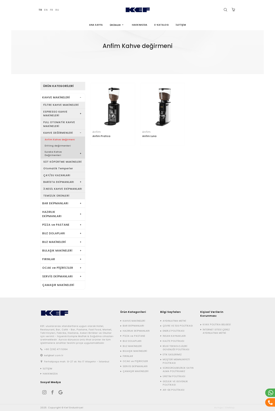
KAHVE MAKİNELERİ (129, 57)
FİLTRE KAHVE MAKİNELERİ (61, 105)
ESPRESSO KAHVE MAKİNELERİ (55, 113)
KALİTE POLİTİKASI (173, 341)
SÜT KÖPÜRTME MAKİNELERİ (62, 162)
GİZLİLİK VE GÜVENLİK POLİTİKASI (175, 383)
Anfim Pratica (101, 136)
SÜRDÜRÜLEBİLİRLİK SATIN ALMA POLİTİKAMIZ (178, 369)
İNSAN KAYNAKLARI (174, 335)
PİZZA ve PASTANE (55, 225)
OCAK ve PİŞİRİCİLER (57, 268)
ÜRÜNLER (115, 25)
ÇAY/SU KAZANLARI (56, 175)
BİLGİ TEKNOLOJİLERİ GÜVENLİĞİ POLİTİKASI (176, 348)
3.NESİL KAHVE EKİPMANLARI (62, 189)
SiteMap (230, 407)
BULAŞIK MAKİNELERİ (57, 251)
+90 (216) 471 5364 (56, 349)
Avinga (218, 407)
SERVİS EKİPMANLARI (57, 276)
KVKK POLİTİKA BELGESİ (217, 324)
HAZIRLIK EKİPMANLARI (52, 214)
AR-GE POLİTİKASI (174, 389)
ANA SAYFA (96, 24)
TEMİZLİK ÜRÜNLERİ (56, 195)
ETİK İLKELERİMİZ (172, 354)
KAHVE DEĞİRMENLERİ (155, 57)
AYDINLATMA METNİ (174, 320)
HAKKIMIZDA (139, 24)
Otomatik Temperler (58, 168)
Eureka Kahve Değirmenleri (53, 153)
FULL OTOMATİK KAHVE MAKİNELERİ (59, 124)
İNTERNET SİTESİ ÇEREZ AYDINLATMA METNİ (216, 331)
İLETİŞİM (181, 24)
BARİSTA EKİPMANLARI (58, 182)
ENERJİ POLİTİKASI (174, 330)
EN (46, 10)
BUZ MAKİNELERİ (54, 242)
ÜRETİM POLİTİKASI (174, 376)
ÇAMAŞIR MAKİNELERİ (58, 285)
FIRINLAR (48, 259)
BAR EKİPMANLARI (55, 203)
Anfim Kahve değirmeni (60, 139)
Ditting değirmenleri (58, 145)
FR (51, 10)
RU (57, 10)
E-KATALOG (161, 24)
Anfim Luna (149, 136)
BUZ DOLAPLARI (53, 233)
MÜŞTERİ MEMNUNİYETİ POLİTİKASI (176, 361)
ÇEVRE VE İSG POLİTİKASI (178, 325)
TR (40, 10)
